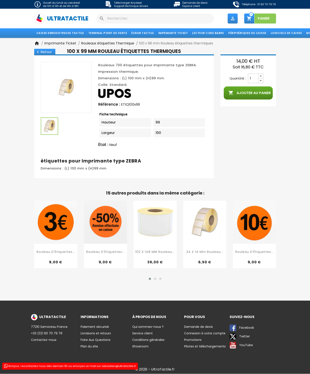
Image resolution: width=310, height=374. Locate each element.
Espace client (191, 6)
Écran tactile (142, 33)
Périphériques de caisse (247, 33)
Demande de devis (195, 3)
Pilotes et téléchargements (205, 346)
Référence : (109, 104)
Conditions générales (148, 340)
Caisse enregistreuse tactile (60, 33)
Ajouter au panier (249, 93)
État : (103, 144)
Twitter (240, 336)
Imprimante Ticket (173, 33)
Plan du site (89, 346)
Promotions (193, 340)
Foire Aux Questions (95, 340)
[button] (149, 279)
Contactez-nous (43, 340)
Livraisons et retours (96, 333)
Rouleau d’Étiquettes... (56, 252)
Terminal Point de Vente (107, 33)
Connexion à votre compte (204, 333)
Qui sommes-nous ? (148, 327)
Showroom (140, 346)
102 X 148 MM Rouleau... (155, 252)
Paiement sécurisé (95, 327)
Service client (142, 333)
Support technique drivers (131, 6)
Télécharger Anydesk (128, 3)
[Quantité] (253, 78)
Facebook (242, 328)
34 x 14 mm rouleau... (204, 252)
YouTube (241, 345)
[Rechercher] (155, 19)
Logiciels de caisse (286, 33)
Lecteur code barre (208, 33)
